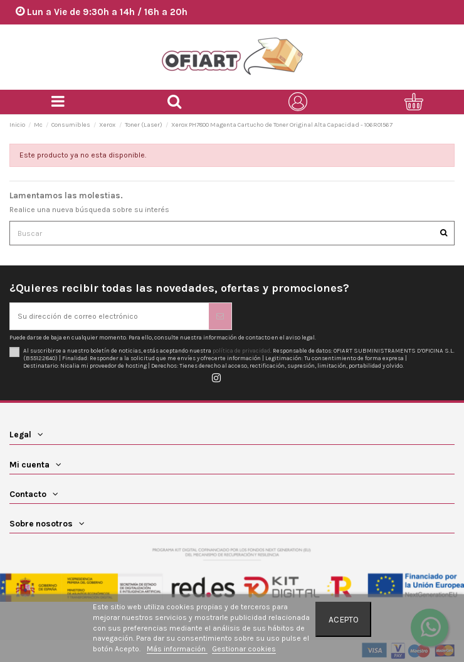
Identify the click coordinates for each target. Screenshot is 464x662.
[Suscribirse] (220, 316)
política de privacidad (241, 350)
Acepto (344, 619)
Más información (177, 648)
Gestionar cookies (244, 648)
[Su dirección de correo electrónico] (109, 316)
